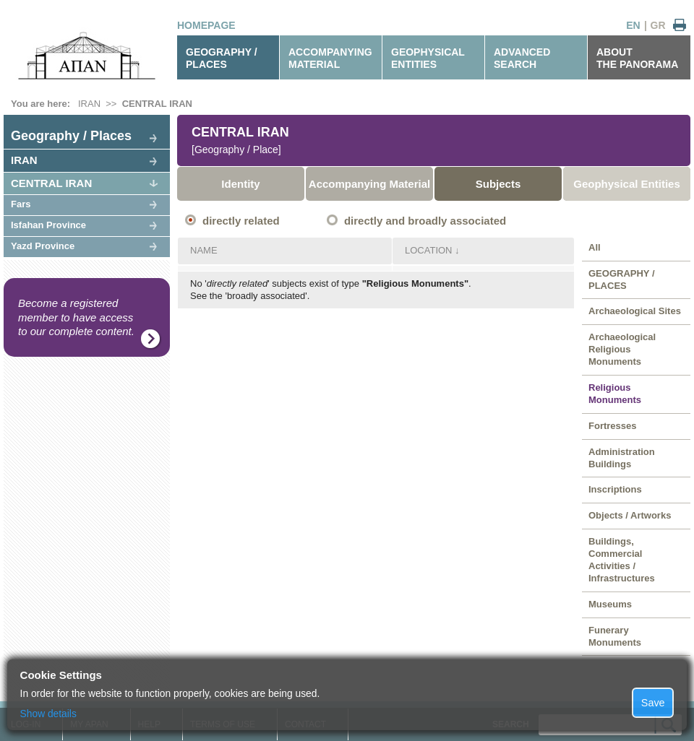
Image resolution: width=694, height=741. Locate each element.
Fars (20, 204)
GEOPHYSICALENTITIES (428, 58)
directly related (241, 220)
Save (653, 702)
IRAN (89, 103)
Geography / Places (71, 136)
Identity (240, 184)
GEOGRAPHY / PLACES (221, 58)
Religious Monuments (614, 393)
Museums (610, 604)
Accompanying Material (369, 184)
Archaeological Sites (634, 311)
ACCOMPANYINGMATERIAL (330, 58)
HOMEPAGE (206, 25)
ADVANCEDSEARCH (522, 58)
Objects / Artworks (629, 515)
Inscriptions (615, 489)
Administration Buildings (621, 457)
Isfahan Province (48, 225)
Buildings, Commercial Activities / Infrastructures (621, 560)
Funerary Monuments (614, 636)
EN (633, 25)
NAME (204, 250)
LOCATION (429, 250)
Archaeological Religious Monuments (622, 349)
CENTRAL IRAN (157, 103)
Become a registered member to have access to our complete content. (76, 317)
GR (658, 25)
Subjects (498, 184)
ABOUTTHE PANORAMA (637, 58)
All (594, 247)
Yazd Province (42, 245)
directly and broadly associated (425, 220)
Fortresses (612, 425)
